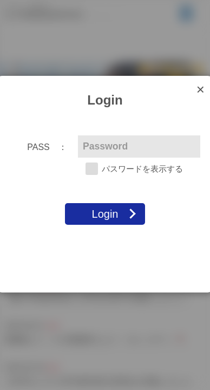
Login (105, 214)
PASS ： (47, 147)
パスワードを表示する (142, 168)
